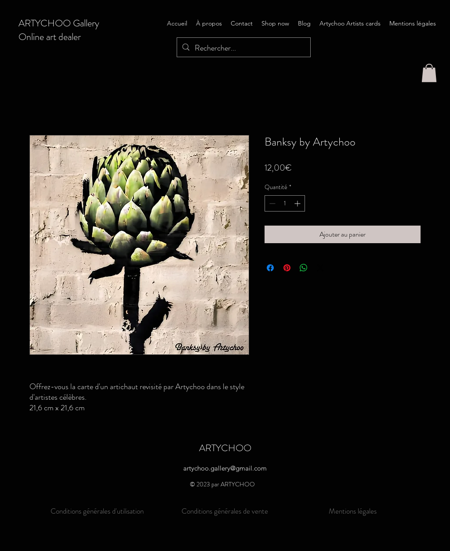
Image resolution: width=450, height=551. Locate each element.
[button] (429, 73)
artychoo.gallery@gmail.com (225, 468)
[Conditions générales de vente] (224, 511)
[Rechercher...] (243, 48)
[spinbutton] (285, 203)
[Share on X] (320, 268)
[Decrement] (271, 203)
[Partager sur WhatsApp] (303, 268)
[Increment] (298, 203)
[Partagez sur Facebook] (270, 268)
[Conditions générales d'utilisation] (96, 511)
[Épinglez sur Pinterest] (287, 268)
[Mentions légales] (352, 511)
